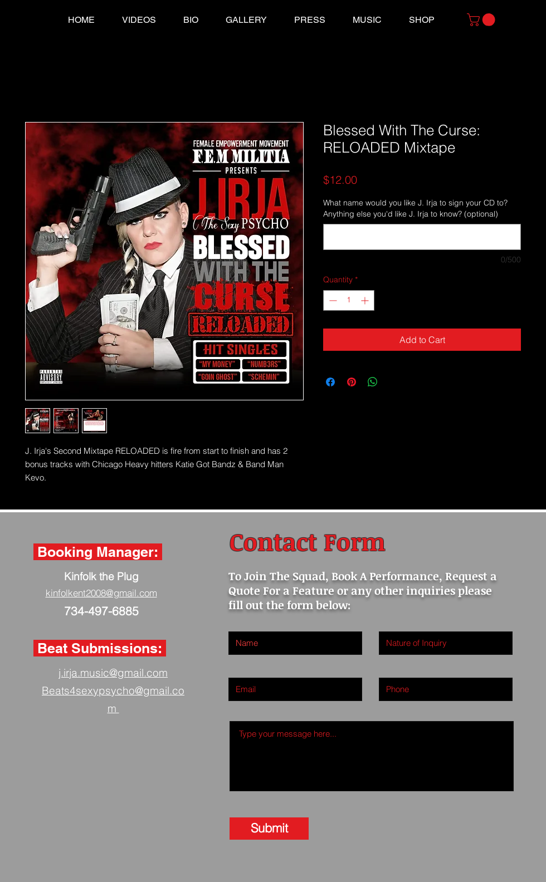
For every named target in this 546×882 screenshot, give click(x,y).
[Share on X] (394, 382)
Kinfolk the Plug (101, 576)
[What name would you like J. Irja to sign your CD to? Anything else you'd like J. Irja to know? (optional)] (422, 237)
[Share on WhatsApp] (372, 382)
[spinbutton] (349, 300)
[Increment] (366, 300)
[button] (482, 19)
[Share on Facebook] (330, 382)
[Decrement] (332, 300)
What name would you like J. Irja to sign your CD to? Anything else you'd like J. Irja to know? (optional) (415, 208)
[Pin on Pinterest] (351, 382)
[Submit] (269, 828)
